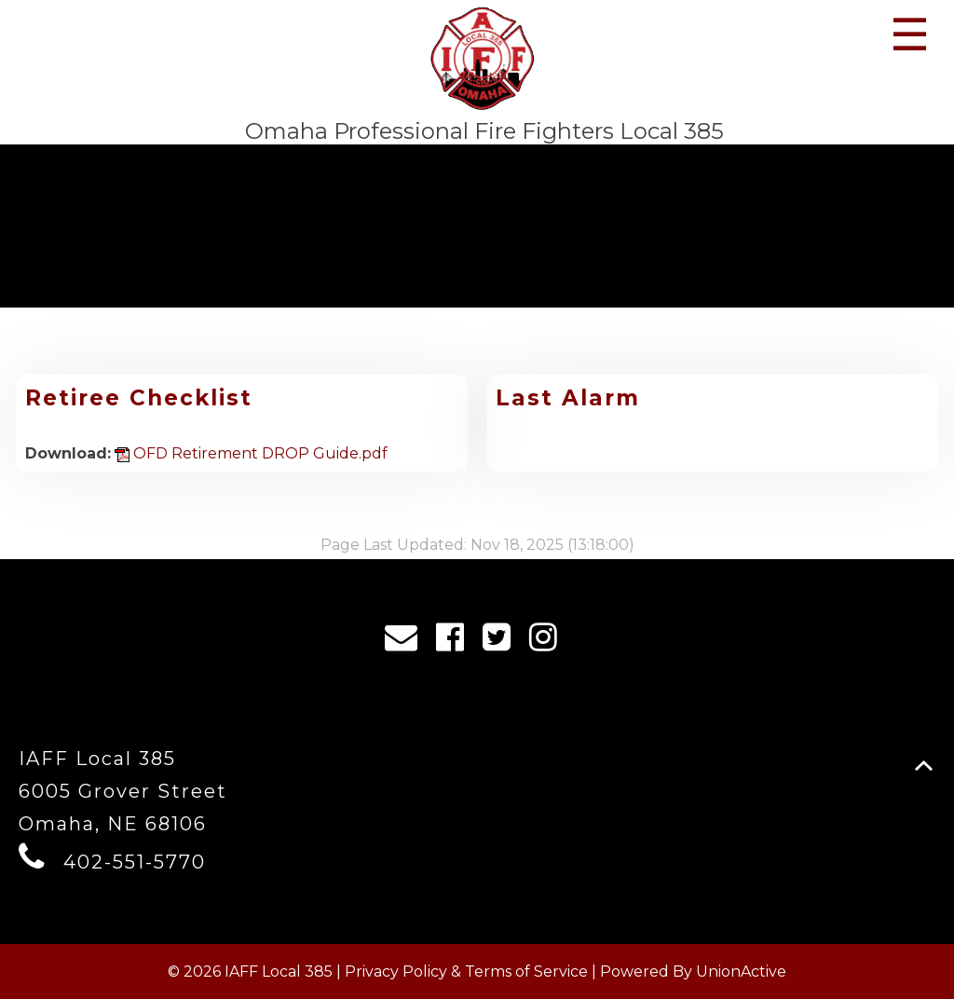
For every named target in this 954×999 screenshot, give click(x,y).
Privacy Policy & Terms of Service (466, 971)
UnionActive (741, 971)
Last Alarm (568, 398)
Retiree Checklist (138, 398)
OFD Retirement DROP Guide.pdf (251, 453)
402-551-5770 (134, 862)
